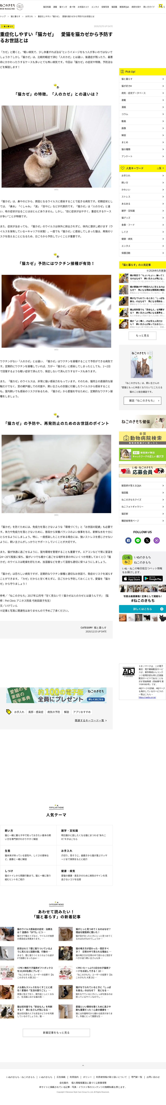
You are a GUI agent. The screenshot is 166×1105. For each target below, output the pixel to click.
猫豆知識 (47, 7)
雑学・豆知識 (128, 210)
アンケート (127, 156)
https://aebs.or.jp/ (147, 697)
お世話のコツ (83, 7)
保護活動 (126, 252)
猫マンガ (63, 7)
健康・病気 (127, 238)
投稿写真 (105, 7)
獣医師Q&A (124, 7)
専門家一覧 (136, 1077)
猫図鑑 (114, 7)
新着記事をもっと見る (56, 1032)
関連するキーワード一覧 (89, 720)
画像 (124, 128)
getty (56, 189)
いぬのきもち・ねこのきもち (20, 1077)
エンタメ (95, 7)
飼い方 (125, 182)
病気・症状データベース (134, 92)
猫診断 (125, 513)
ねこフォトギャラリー (132, 506)
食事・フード (128, 224)
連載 (55, 7)
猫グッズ (126, 217)
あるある (126, 203)
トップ (3, 16)
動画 (124, 121)
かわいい (126, 189)
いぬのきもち (45, 1077)
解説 (66, 712)
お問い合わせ (153, 1077)
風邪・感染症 (35, 712)
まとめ (125, 142)
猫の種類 (126, 149)
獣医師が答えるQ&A (131, 485)
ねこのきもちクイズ (131, 499)
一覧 (159, 167)
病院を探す (136, 7)
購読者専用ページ (130, 520)
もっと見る (142, 335)
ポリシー (87, 1077)
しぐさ (125, 231)
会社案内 (64, 1083)
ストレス (126, 196)
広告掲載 (61, 1077)
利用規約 (74, 1077)
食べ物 (72, 7)
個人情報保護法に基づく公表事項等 (88, 1083)
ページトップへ (83, 1065)
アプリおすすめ (82, 712)
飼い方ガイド (149, 7)
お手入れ (29, 16)
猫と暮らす (15, 16)
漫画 (124, 106)
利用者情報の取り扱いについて (111, 1077)
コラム (125, 114)
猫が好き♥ (127, 85)
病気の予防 (53, 712)
